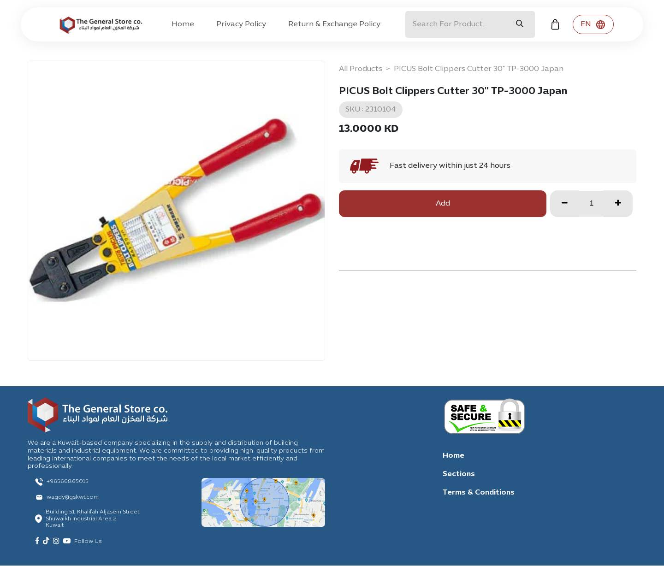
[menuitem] (182, 24)
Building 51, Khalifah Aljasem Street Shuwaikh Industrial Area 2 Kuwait (92, 519)
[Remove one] (564, 203)
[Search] (519, 24)
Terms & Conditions (479, 492)
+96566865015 (68, 481)
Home (453, 455)
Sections (459, 474)
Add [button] (443, 203)
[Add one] (618, 203)
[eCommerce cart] (555, 24)
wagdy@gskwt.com (73, 497)
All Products (360, 69)
